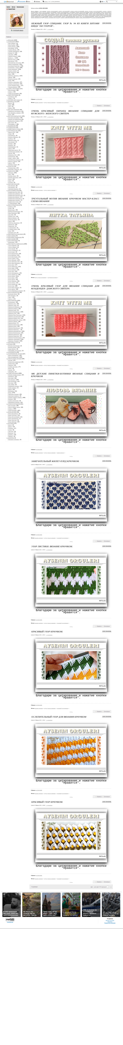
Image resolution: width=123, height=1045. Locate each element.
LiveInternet (9, 2)
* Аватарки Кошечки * (13, 189)
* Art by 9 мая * (11, 252)
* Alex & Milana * (12, 43)
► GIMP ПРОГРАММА (12, 95)
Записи (8, 7)
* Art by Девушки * (12, 260)
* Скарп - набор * (12, 158)
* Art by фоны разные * (14, 287)
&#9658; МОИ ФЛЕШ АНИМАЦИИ (45, 14)
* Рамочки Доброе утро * (14, 318)
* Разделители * (12, 156)
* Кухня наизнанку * (13, 69)
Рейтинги (38, 1)
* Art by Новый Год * (13, 274)
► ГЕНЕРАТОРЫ (11, 127)
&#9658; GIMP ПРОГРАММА (67, 17)
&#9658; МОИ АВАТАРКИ (47, 15)
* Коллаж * (10, 360)
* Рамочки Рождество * (14, 334)
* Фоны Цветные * (12, 421)
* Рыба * (10, 80)
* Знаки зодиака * (12, 388)
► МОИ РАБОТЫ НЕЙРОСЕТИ (15, 244)
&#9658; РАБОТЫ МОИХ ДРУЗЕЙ (46, 12)
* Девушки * (11, 172)
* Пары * (10, 181)
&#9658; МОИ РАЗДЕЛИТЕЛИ (58, 13)
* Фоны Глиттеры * (12, 415)
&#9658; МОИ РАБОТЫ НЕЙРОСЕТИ (76, 13)
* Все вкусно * (11, 61)
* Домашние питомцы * (14, 386)
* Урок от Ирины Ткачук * (14, 407)
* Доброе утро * (12, 216)
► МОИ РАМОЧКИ (12, 300)
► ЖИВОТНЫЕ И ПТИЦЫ (14, 129)
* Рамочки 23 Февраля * (14, 307)
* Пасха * (10, 148)
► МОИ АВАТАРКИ (12, 184)
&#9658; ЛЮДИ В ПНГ (60, 15)
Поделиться (107, 105)
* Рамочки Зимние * (13, 321)
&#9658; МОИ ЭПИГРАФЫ (95, 13)
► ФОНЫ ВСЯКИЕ (12, 412)
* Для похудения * (12, 381)
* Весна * (10, 103)
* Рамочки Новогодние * (14, 324)
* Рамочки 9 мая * (12, 310)
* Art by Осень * (12, 276)
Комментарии (20, 7)
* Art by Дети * (11, 265)
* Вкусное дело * (12, 59)
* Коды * (10, 114)
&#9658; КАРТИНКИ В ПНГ (102, 15)
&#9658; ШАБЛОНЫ (51, 11)
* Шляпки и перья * (13, 164)
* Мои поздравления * (13, 357)
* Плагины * (11, 428)
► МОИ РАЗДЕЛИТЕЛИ (13, 292)
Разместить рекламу (110, 923)
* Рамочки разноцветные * (14, 331)
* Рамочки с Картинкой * (14, 339)
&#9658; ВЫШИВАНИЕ (67, 16)
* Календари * (11, 242)
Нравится (99, 105)
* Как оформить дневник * (14, 113)
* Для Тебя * (11, 214)
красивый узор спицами (62, 102)
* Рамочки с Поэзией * (13, 341)
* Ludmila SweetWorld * (14, 51)
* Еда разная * (11, 142)
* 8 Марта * (10, 206)
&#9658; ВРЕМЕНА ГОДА (37, 17)
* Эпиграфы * (11, 371)
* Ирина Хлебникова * (13, 64)
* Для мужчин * (11, 187)
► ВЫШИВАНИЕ (11, 126)
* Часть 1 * (10, 299)
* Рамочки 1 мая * (12, 305)
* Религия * (10, 399)
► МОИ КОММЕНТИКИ (13, 190)
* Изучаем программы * (14, 117)
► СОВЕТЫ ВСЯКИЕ (12, 373)
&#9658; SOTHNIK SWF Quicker (52, 17)
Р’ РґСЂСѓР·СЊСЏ (18, 30)
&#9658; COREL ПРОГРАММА (82, 17)
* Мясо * (10, 74)
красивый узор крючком (62, 538)
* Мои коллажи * (12, 90)
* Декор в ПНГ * (12, 132)
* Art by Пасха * (12, 279)
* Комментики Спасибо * (14, 200)
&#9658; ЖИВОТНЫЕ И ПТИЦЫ (38, 16)
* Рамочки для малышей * (14, 316)
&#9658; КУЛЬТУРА (89, 15)
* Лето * (10, 106)
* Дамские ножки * (12, 140)
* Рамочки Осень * (12, 326)
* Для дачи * (11, 383)
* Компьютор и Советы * (14, 121)
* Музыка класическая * (14, 345)
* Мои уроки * (11, 122)
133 (105, 887)
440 (91, 887)
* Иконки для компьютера (14, 119)
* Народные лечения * (13, 394)
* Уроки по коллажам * (13, 93)
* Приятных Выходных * (14, 223)
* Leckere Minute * (12, 50)
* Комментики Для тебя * (14, 192)
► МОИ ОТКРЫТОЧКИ (13, 205)
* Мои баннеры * (12, 295)
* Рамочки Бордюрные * (14, 312)
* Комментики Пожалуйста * (15, 198)
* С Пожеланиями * (13, 203)
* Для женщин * (12, 185)
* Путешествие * (12, 168)
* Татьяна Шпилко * (13, 87)
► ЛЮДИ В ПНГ (11, 171)
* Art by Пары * (11, 278)
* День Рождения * (12, 213)
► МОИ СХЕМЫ (11, 235)
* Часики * (10, 370)
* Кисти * (10, 425)
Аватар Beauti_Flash (16, 20)
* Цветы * (10, 163)
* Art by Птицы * (12, 282)
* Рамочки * (11, 365)
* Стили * (10, 430)
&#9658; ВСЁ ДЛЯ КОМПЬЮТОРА (84, 16)
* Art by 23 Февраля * (13, 250)
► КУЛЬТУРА (10, 166)
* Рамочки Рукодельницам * (15, 337)
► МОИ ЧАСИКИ (11, 239)
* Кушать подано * (12, 71)
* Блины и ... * (11, 58)
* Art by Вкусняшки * (13, 257)
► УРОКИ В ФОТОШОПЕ (13, 404)
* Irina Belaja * (11, 48)
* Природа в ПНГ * (12, 155)
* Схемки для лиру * (13, 366)
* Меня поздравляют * (13, 355)
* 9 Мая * (10, 134)
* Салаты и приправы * (14, 82)
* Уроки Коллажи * (12, 410)
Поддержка (100, 1)
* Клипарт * (10, 143)
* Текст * (10, 297)
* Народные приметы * (14, 396)
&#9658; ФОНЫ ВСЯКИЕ (76, 11)
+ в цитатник (50, 29)
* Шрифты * (11, 434)
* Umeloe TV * (11, 53)
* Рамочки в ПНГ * (12, 313)
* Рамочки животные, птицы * (15, 320)
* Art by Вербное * (12, 255)
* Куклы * (10, 179)
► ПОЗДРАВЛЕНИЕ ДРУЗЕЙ (14, 354)
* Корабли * (11, 145)
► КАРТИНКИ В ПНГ (12, 130)
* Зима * (10, 104)
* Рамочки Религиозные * (14, 333)
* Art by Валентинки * (13, 253)
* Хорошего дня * (12, 232)
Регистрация (22, 1)
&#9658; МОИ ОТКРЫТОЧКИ (95, 14)
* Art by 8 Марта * (12, 247)
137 (95, 887)
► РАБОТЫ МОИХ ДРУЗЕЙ (14, 358)
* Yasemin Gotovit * (12, 56)
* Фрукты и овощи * (13, 161)
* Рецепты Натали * (13, 79)
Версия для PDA (110, 920)
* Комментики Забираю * (14, 193)
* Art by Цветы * (12, 289)
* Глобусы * (11, 138)
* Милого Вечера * (12, 218)
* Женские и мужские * (14, 439)
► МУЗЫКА (10, 344)
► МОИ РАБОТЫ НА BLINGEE (15, 234)
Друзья (13, 7)
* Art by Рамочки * (12, 245)
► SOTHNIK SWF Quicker (13, 100)
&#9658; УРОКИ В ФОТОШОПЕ (92, 11)
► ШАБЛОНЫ (10, 438)
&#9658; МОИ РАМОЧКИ (41, 13)
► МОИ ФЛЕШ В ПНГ (12, 342)
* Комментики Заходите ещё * (15, 195)
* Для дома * (11, 378)
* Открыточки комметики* (14, 362)
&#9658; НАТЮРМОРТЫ (81, 12)
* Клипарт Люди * (12, 176)
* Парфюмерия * (12, 147)
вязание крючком (39, 452)
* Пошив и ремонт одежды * (15, 397)
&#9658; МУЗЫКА (94, 12)
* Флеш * (10, 368)
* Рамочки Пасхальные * (14, 328)
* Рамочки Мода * (12, 323)
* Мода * (10, 392)
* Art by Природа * (12, 281)
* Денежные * (11, 376)
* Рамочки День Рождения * (15, 315)
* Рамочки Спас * (12, 303)
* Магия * (10, 389)
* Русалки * (10, 182)
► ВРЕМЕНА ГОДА (12, 101)
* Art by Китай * (12, 248)
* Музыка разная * (12, 347)
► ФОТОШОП (10, 423)
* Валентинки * (11, 210)
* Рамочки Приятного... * (14, 329)
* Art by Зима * (11, 268)
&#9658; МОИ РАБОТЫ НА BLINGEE (77, 14)
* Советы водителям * (13, 400)
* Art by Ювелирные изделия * (15, 290)
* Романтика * (11, 226)
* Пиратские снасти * (13, 150)
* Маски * (10, 426)
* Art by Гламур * (12, 258)
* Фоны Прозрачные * (13, 418)
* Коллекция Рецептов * (14, 66)
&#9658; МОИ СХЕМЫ (61, 14)
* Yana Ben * (11, 54)
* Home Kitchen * (12, 46)
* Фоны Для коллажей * (14, 417)
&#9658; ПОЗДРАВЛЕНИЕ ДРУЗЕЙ (65, 12)
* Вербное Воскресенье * (14, 211)
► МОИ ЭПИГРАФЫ (12, 240)
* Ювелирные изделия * (14, 402)
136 (97, 887)
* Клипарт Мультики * (13, 177)
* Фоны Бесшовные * (13, 413)
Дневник (106, 23)
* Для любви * (11, 384)
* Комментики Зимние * (14, 197)
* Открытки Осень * (13, 219)
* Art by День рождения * (14, 263)
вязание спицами (39, 102)
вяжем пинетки (60, 452)
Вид (103, 2)
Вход (29, 1)
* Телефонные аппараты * (14, 159)
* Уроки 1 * (10, 92)
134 (103, 887)
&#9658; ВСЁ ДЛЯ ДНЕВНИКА (102, 16)
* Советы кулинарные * (14, 83)
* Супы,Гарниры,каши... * (14, 85)
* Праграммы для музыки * (15, 350)
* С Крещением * (12, 227)
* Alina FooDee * (12, 45)
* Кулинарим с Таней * (13, 67)
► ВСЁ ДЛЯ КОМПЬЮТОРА (14, 116)
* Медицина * (11, 391)
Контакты (110, 921)
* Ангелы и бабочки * (13, 137)
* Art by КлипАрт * (12, 269)
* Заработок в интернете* (14, 111)
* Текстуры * (11, 431)
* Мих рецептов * (12, 72)
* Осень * (10, 108)
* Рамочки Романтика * (14, 336)
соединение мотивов (52, 277)
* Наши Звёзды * (12, 349)
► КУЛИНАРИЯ (11, 41)
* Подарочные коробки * (14, 151)
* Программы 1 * (12, 124)
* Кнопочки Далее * (13, 294)
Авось (46, 1)
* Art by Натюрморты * (13, 273)
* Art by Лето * (11, 271)
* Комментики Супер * (13, 202)
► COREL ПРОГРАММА (13, 88)
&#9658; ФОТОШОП (63, 11)
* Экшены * (10, 436)
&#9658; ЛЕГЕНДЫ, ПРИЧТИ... (76, 15)
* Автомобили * (12, 135)
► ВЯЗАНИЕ (10, 40)
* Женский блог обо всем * (15, 62)
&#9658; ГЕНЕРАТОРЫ (54, 16)
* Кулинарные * (12, 302)
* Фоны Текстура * (12, 420)
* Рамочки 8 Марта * (13, 308)
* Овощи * (10, 77)
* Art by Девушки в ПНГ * (14, 261)
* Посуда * (10, 153)
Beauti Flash (7, 9)
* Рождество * (11, 224)
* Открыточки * (11, 363)
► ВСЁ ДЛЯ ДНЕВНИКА (13, 109)
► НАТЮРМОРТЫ (11, 352)
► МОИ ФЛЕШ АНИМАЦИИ (14, 237)
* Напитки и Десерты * (13, 75)
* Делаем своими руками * (15, 375)
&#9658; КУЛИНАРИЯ (97, 17)
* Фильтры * (11, 433)
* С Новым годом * (12, 229)
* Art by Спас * (11, 286)
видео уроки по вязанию (49, 102)
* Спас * (10, 231)
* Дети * (10, 174)
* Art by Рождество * (13, 284)
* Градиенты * (11, 96)
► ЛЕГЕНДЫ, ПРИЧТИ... (13, 169)
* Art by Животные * (13, 266)
